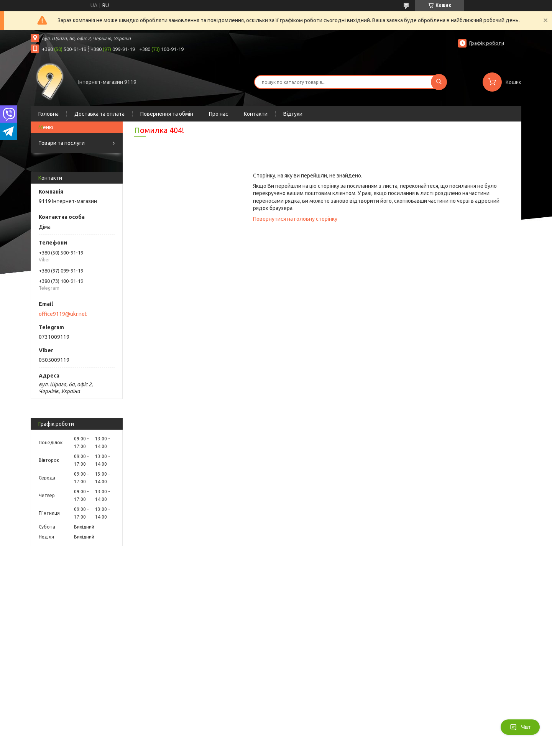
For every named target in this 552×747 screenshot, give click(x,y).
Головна (48, 114)
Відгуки (292, 114)
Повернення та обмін (166, 114)
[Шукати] (439, 82)
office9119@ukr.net (63, 314)
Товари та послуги (61, 143)
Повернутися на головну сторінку (295, 219)
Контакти (256, 114)
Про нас (218, 114)
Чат (520, 727)
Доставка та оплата (99, 114)
